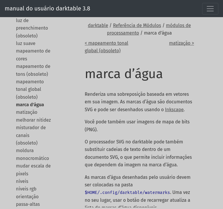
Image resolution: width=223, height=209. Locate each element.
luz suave (25, 43)
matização (26, 112)
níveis (22, 181)
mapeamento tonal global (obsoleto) (30, 89)
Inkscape (174, 109)
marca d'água (30, 104)
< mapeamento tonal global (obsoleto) (106, 46)
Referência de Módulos (137, 25)
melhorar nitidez (33, 120)
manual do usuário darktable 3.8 (47, 8)
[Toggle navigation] (210, 9)
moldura (25, 150)
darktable (98, 25)
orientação (27, 196)
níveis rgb (26, 189)
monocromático (32, 158)
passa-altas (28, 204)
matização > (181, 43)
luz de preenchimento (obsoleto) (32, 28)
